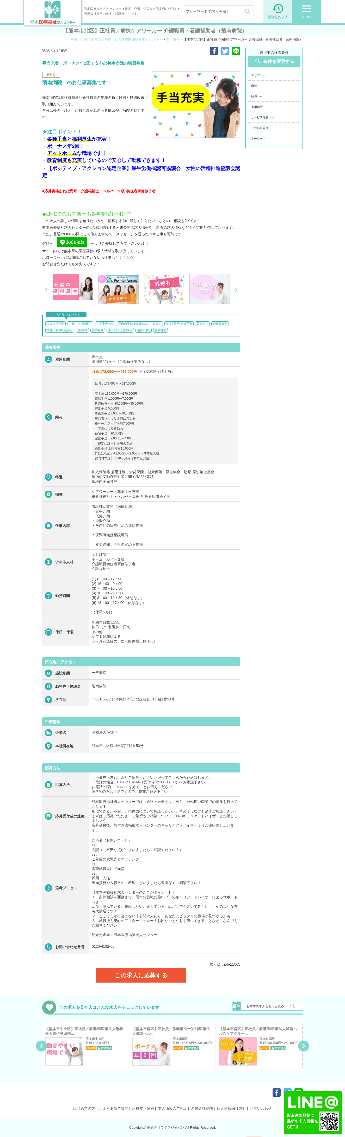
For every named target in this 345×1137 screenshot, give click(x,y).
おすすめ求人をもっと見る (265, 1006)
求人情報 (173, 39)
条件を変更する (274, 61)
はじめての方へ (86, 1108)
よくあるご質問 (115, 1108)
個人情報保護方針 (231, 1108)
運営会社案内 (202, 1108)
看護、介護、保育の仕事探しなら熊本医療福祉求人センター (116, 39)
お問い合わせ (261, 1108)
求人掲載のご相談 (172, 1108)
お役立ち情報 (143, 1108)
